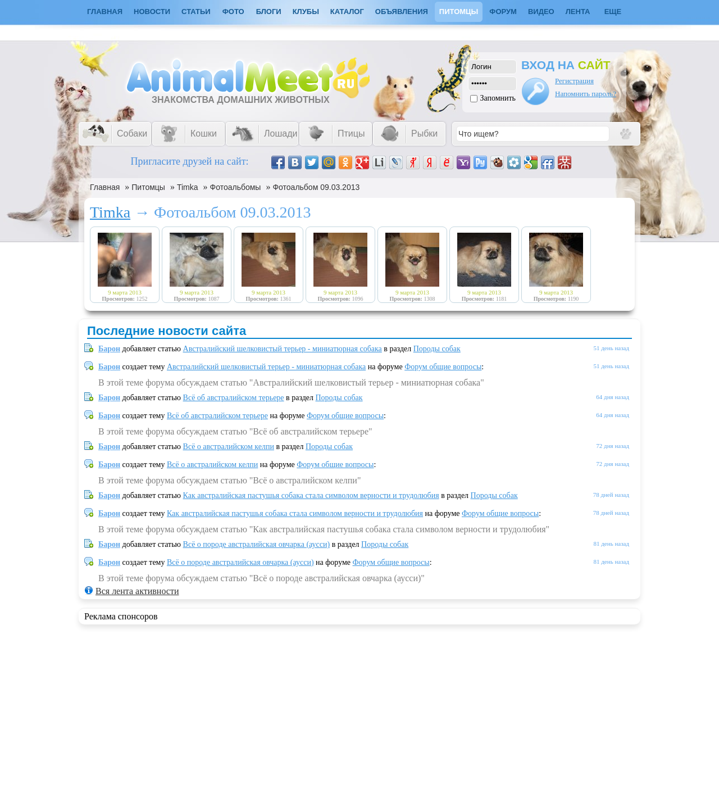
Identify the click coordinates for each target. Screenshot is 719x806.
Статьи (196, 11)
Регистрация (574, 80)
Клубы (306, 11)
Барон (109, 349)
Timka (187, 187)
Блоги (268, 11)
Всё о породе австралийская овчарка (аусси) (256, 544)
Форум (503, 11)
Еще (613, 11)
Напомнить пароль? (585, 93)
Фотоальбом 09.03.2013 (316, 187)
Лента (578, 11)
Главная (105, 187)
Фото (233, 11)
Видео (541, 11)
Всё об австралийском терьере (233, 397)
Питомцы (458, 11)
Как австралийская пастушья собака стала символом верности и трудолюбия (311, 495)
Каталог (347, 11)
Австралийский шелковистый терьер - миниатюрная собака (282, 349)
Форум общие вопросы (442, 367)
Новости (152, 11)
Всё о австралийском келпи (228, 446)
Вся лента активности (137, 591)
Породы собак (437, 349)
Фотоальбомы (235, 187)
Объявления (401, 11)
